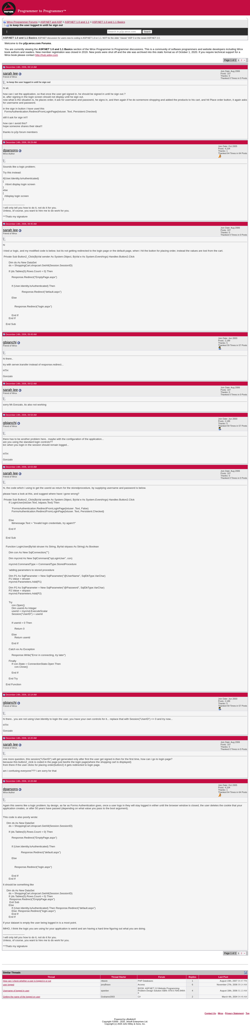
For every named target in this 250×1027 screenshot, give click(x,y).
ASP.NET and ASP (51, 22)
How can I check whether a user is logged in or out (27, 981)
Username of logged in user (16, 990)
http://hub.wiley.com (46, 55)
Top (247, 1013)
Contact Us (210, 1013)
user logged (8, 984)
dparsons (10, 150)
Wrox (220, 1013)
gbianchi (10, 342)
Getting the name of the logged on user (21, 997)
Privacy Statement (234, 1013)
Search (147, 31)
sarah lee (10, 73)
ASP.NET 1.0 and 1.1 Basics (108, 22)
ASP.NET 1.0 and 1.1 (77, 22)
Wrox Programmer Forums (22, 22)
